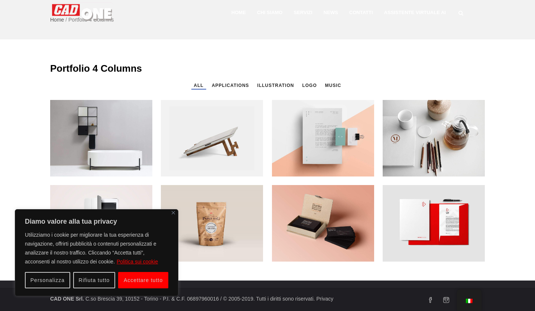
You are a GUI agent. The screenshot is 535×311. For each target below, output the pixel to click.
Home (238, 12)
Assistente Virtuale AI (415, 12)
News (331, 12)
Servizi (303, 12)
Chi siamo (270, 12)
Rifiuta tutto (94, 280)
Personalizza (47, 280)
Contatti (361, 12)
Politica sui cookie (137, 262)
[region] (96, 252)
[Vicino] (173, 212)
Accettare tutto (143, 280)
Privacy (324, 299)
